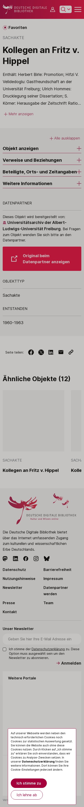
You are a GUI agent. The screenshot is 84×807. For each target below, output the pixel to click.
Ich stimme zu (29, 783)
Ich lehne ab (27, 795)
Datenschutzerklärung (38, 761)
